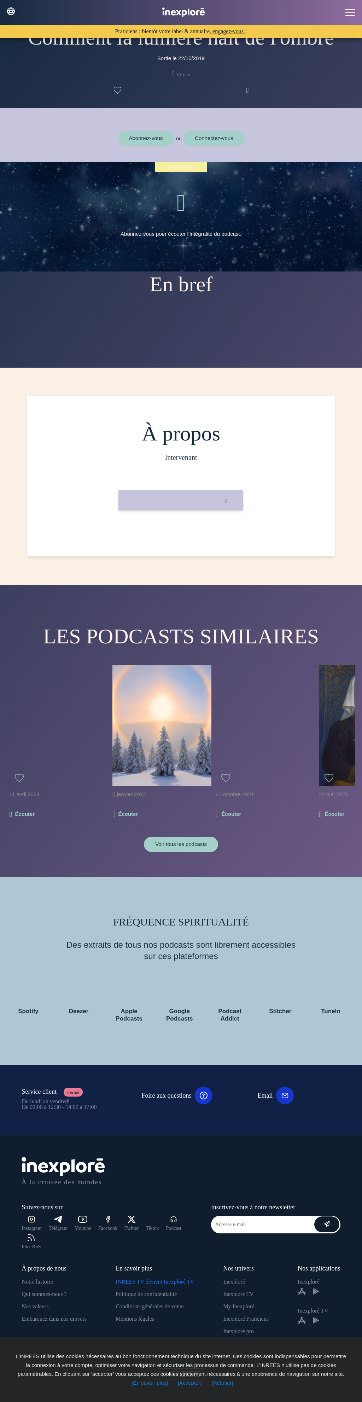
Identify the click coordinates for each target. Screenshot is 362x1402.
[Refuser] (222, 1383)
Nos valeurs (35, 1306)
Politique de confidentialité (146, 1294)
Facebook (107, 1223)
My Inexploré (238, 1306)
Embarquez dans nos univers (54, 1319)
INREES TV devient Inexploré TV (155, 1282)
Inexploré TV (238, 1294)
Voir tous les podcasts (181, 844)
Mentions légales (135, 1319)
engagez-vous (228, 31)
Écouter (25, 814)
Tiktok (152, 1228)
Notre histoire (37, 1282)
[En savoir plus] (150, 1383)
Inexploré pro (238, 1331)
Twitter (131, 1223)
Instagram (31, 1223)
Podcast (173, 1223)
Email (275, 1095)
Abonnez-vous (146, 138)
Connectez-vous (214, 138)
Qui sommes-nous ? (44, 1294)
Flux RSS (31, 1241)
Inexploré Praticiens (245, 1319)
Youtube (83, 1223)
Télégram (58, 1223)
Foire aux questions (176, 1095)
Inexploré (234, 1282)
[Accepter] (190, 1383)
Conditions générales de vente (149, 1306)
